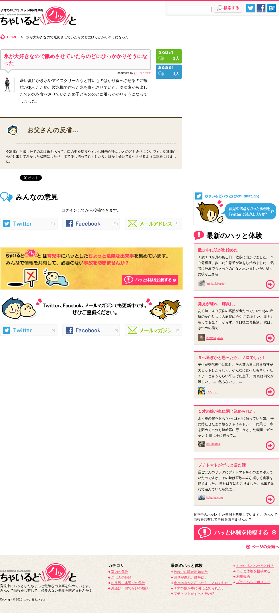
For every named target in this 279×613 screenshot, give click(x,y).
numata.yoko (214, 338)
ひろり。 (212, 391)
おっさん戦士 (142, 73)
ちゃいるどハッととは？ (255, 566)
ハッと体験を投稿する (253, 571)
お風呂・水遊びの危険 (128, 583)
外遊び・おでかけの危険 (130, 588)
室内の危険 (119, 572)
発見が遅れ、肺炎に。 (191, 577)
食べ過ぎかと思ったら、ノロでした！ (203, 583)
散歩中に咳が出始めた (191, 572)
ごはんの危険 (121, 577)
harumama (213, 443)
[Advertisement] (236, 69)
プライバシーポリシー (253, 582)
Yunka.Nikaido (215, 283)
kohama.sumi (214, 497)
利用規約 (243, 577)
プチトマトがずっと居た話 (194, 594)
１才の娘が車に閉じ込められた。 (199, 588)
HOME (12, 37)
